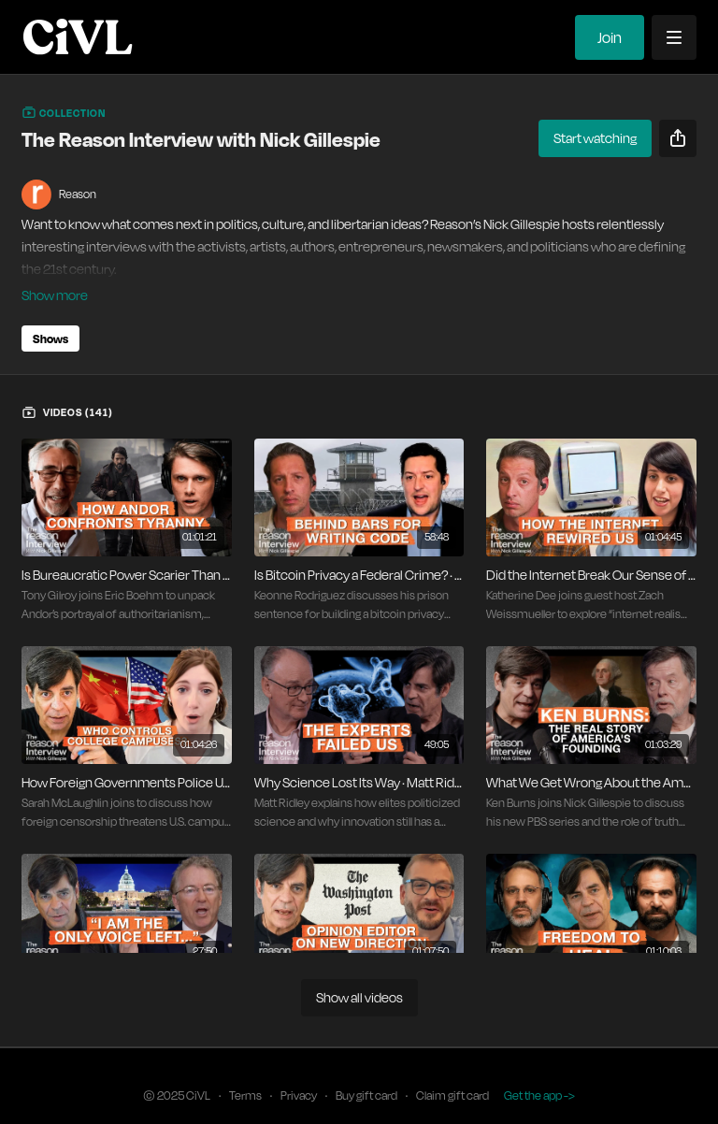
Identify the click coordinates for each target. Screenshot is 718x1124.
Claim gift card (452, 1069)
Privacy (298, 1069)
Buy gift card (366, 1069)
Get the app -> (539, 1069)
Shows (50, 312)
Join (609, 37)
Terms (245, 1069)
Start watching (595, 138)
